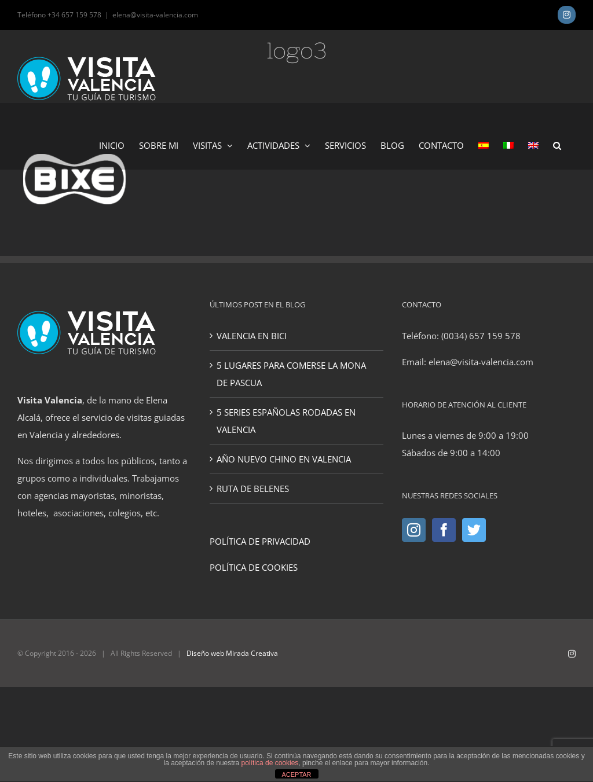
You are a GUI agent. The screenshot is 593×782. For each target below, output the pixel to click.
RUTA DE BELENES (253, 488)
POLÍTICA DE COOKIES (254, 567)
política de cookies (270, 763)
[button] (557, 144)
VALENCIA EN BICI (252, 336)
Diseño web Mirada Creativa (232, 653)
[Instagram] (414, 530)
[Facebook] (444, 530)
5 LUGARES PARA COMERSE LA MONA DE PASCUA (291, 373)
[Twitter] (474, 530)
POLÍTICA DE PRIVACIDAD (260, 541)
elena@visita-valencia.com (155, 15)
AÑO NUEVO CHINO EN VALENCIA (284, 459)
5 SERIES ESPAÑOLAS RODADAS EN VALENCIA (286, 420)
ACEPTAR (296, 774)
